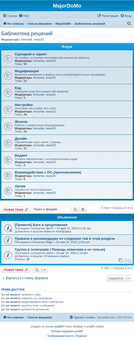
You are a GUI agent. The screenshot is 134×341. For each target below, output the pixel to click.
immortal (26, 39)
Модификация (27, 71)
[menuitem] (24, 16)
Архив (20, 186)
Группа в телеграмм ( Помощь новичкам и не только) (60, 249)
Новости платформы (57, 231)
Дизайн (21, 139)
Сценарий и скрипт (31, 54)
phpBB (58, 326)
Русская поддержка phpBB (67, 331)
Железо (21, 122)
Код (18, 88)
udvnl (49, 253)
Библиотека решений (26, 33)
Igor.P (49, 228)
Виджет (21, 155)
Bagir (49, 242)
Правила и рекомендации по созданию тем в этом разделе (65, 238)
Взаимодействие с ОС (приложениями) (48, 172)
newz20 (39, 39)
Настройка (24, 105)
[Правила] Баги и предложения (41, 225)
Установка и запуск (56, 256)
